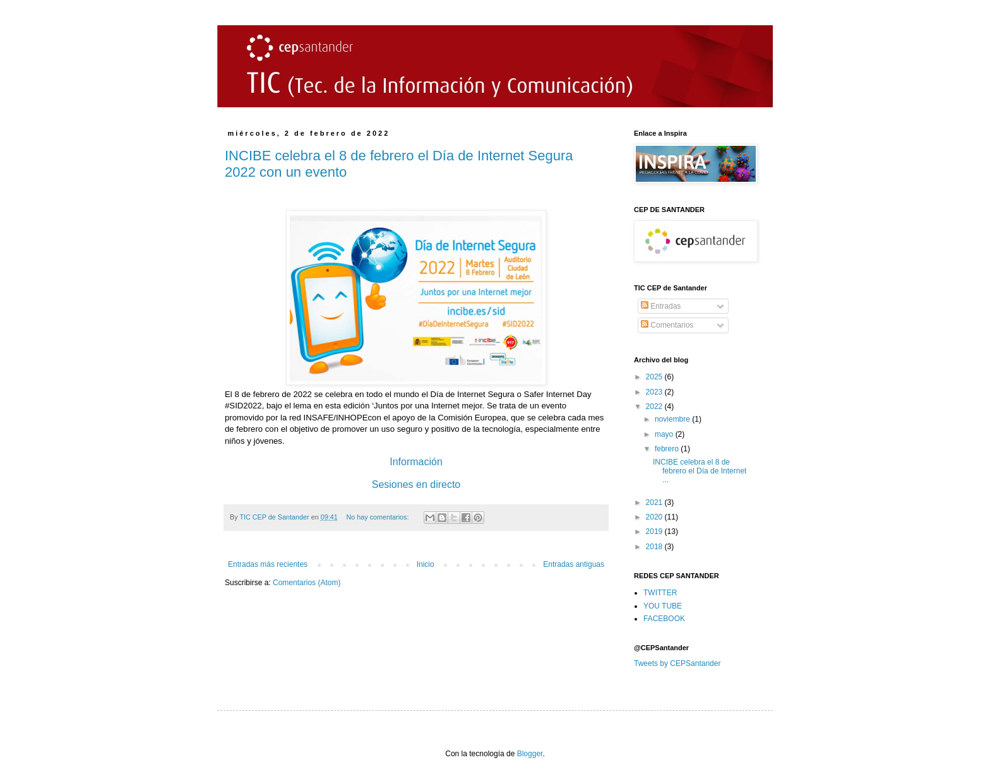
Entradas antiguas (573, 564)
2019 (655, 531)
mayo (665, 434)
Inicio (425, 564)
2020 (655, 517)
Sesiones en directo (416, 484)
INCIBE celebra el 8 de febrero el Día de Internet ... (699, 471)
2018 (655, 546)
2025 (655, 376)
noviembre (673, 419)
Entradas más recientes (267, 564)
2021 (655, 502)
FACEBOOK (664, 618)
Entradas (661, 306)
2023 (655, 392)
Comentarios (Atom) (306, 582)
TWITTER (660, 592)
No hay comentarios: (378, 517)
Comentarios (667, 325)
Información (416, 461)
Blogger (530, 753)
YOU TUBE (662, 606)
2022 (655, 406)
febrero (668, 448)
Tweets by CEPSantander (677, 663)
